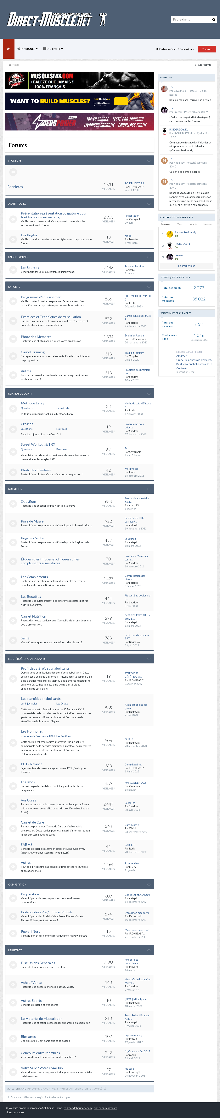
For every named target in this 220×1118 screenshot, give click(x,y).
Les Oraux (62, 703)
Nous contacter (15, 1112)
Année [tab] (193, 223)
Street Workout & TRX (38, 444)
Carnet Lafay (63, 408)
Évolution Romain (134, 335)
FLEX (132, 303)
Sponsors (14, 160)
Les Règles (29, 235)
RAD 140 (130, 845)
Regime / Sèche (32, 538)
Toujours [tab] (207, 223)
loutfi (132, 472)
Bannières (15, 186)
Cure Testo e (132, 824)
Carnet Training (33, 352)
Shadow (133, 376)
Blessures (28, 1036)
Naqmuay (134, 642)
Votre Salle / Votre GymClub (42, 1068)
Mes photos (131, 468)
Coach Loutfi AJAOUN (137, 894)
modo (128, 235)
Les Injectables (29, 703)
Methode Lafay (32, 403)
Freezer (178, 111)
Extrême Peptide (134, 266)
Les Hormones (32, 731)
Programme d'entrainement (42, 297)
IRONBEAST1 (137, 186)
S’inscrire (207, 49)
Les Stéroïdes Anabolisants (27, 658)
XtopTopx (135, 356)
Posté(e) (196, 111)
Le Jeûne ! (130, 538)
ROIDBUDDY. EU (134, 183)
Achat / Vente (31, 982)
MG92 (133, 866)
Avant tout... (17, 203)
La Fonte (14, 286)
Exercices (61, 428)
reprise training (133, 1035)
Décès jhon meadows (137, 912)
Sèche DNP (131, 802)
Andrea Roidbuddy (185, 232)
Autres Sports (31, 1000)
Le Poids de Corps (20, 393)
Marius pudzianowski (137, 930)
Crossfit (27, 424)
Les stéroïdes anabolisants (41, 698)
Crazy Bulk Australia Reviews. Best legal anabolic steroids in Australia (194, 364)
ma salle (129, 1068)
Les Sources (30, 267)
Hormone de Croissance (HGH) (38, 736)
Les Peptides (63, 736)
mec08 (133, 1038)
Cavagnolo (135, 219)
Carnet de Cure (32, 822)
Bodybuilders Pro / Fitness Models (47, 912)
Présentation (132, 215)
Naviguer (29, 48)
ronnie (132, 1054)
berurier (133, 239)
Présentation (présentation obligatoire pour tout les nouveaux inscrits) (54, 215)
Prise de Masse (32, 521)
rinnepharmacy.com (105, 1107)
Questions (26, 408)
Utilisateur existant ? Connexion (175, 49)
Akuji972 (181, 355)
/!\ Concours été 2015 (137, 1051)
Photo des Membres (36, 337)
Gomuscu (134, 786)
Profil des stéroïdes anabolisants (45, 668)
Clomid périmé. (133, 764)
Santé (25, 638)
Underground (18, 257)
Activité (55, 48)
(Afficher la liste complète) (87, 1088)
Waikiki (133, 828)
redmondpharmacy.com (78, 1107)
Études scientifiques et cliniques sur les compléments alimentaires (50, 561)
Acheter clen (132, 863)
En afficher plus (186, 265)
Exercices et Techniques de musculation (51, 317)
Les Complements (34, 577)
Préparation (30, 894)
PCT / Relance (31, 764)
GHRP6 (129, 739)
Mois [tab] (179, 223)
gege (132, 269)
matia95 (134, 505)
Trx (127, 448)
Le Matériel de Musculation (41, 1018)
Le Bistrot (15, 950)
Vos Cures (28, 800)
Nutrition (15, 489)
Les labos (28, 782)
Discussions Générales (38, 963)
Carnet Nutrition (33, 616)
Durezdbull (135, 916)
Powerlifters (30, 931)
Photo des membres (36, 470)
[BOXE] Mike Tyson (136, 999)
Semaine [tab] (165, 223)
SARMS (26, 844)
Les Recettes (31, 596)
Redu (132, 410)
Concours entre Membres (40, 1053)
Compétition (17, 884)
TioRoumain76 (137, 339)
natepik (133, 322)
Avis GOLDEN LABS (136, 782)
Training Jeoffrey (134, 352)
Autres (26, 371)
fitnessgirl (134, 1072)
